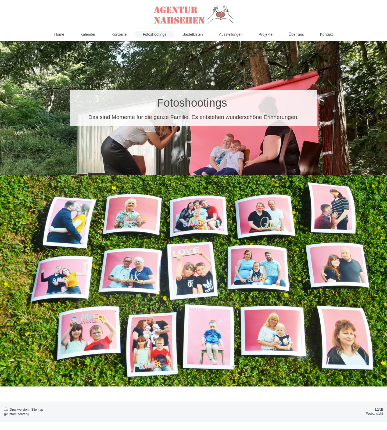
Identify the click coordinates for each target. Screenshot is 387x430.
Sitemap (37, 409)
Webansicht (374, 413)
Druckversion (17, 409)
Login (379, 409)
